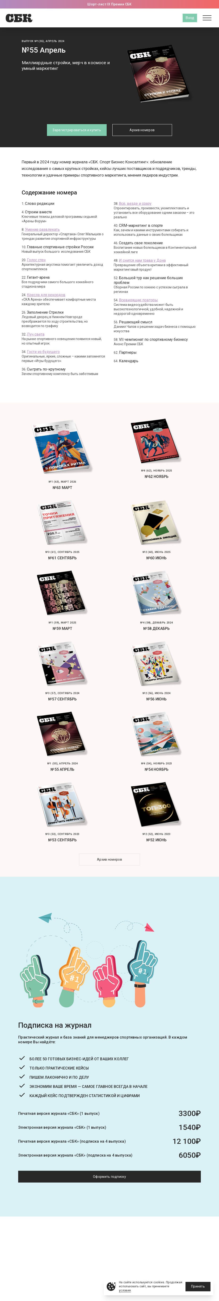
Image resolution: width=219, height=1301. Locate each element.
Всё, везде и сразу (135, 203)
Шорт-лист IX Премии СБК (109, 4)
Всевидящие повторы (138, 300)
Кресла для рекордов (46, 295)
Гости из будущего (43, 351)
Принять (198, 1286)
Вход (189, 18)
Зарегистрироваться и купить (77, 130)
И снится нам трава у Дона (142, 260)
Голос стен (36, 260)
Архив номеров (142, 130)
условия (125, 1290)
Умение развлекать (42, 229)
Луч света (35, 334)
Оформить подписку (109, 1177)
